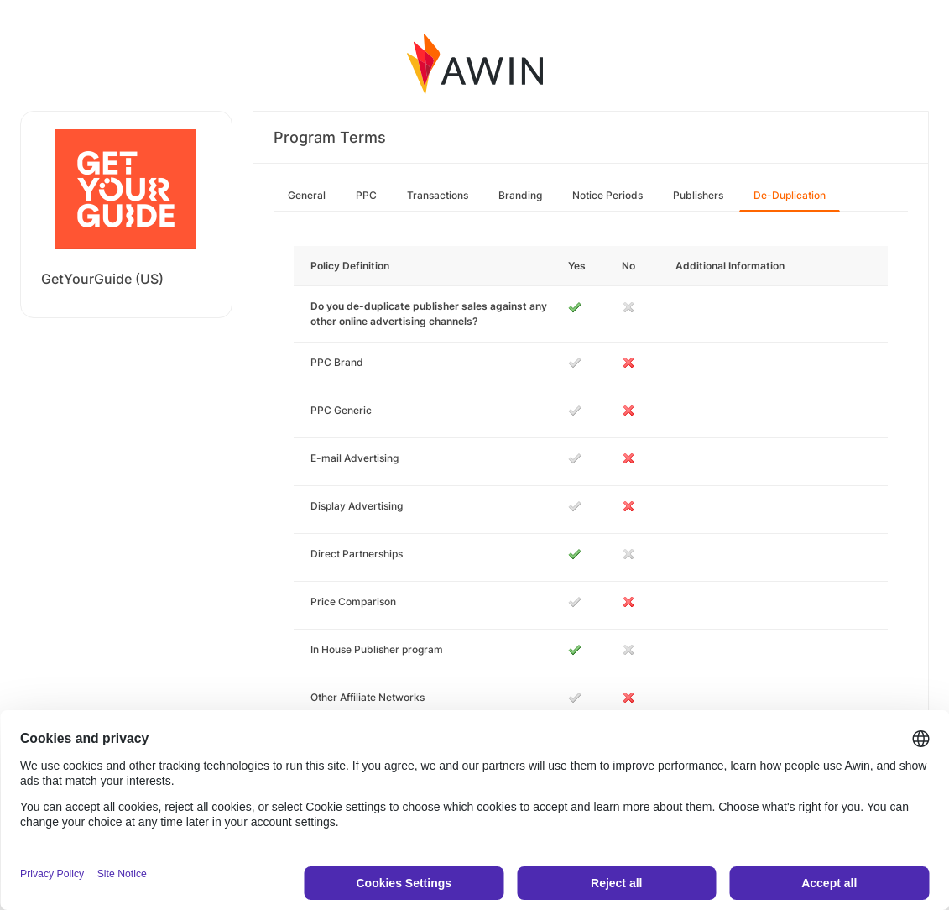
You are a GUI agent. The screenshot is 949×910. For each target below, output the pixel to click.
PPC (366, 195)
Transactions (437, 195)
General (307, 195)
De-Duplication (789, 195)
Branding (520, 195)
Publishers (698, 195)
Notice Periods (607, 195)
